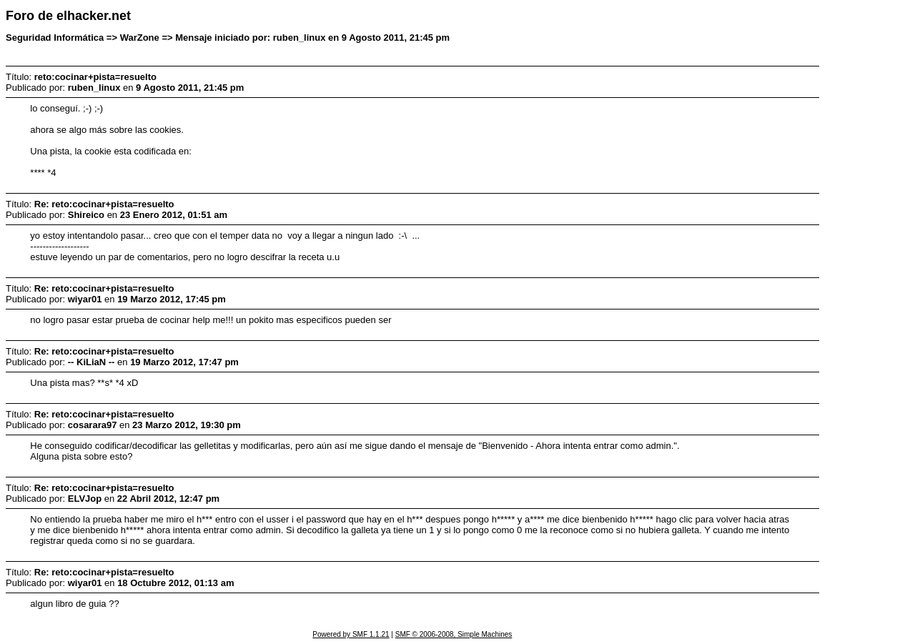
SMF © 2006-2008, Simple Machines (454, 634)
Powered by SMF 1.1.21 (350, 634)
